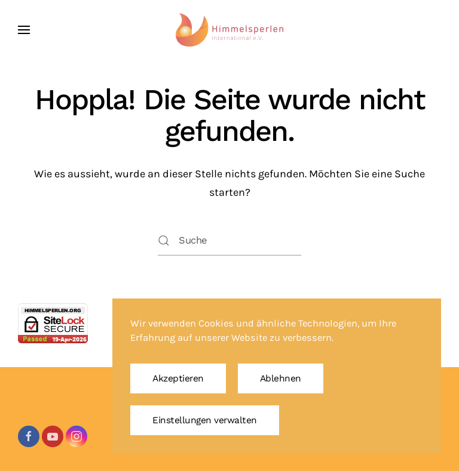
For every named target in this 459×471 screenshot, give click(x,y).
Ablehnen (280, 378)
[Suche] (229, 240)
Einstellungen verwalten (204, 420)
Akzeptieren (178, 378)
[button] (24, 30)
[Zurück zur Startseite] (229, 30)
